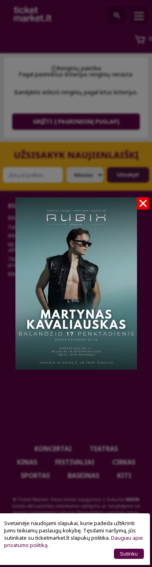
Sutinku (129, 554)
